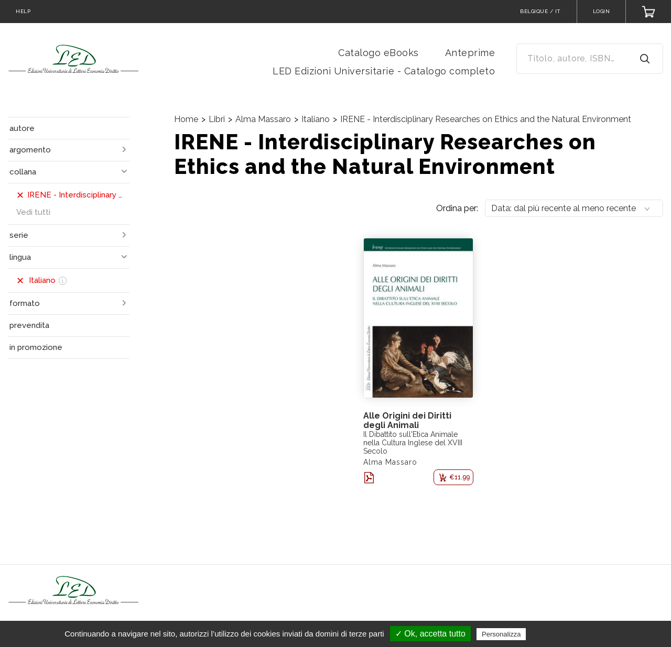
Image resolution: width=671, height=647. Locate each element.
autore (22, 128)
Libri (217, 119)
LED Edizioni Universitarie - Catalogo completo (384, 70)
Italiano (315, 119)
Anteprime (470, 52)
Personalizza (501, 634)
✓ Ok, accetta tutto (430, 633)
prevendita (29, 325)
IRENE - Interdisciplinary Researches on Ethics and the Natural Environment (485, 119)
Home (186, 119)
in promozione (35, 347)
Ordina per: (457, 208)
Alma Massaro (263, 119)
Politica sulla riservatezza (573, 634)
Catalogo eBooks (378, 52)
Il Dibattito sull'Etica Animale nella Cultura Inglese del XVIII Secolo (412, 442)
